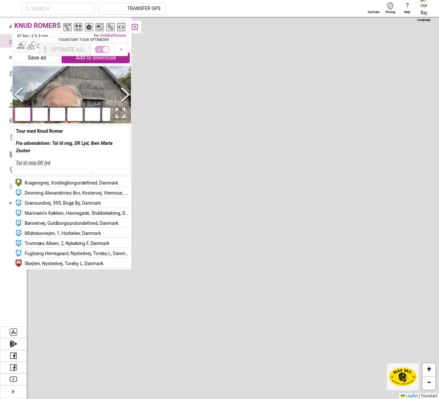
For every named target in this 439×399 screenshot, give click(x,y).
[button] (320, 129)
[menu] (13, 171)
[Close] (149, 27)
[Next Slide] (140, 94)
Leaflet (409, 396)
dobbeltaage (128, 35)
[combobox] (121, 8)
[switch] (409, 49)
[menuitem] (13, 25)
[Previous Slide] (33, 94)
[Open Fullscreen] (134, 113)
